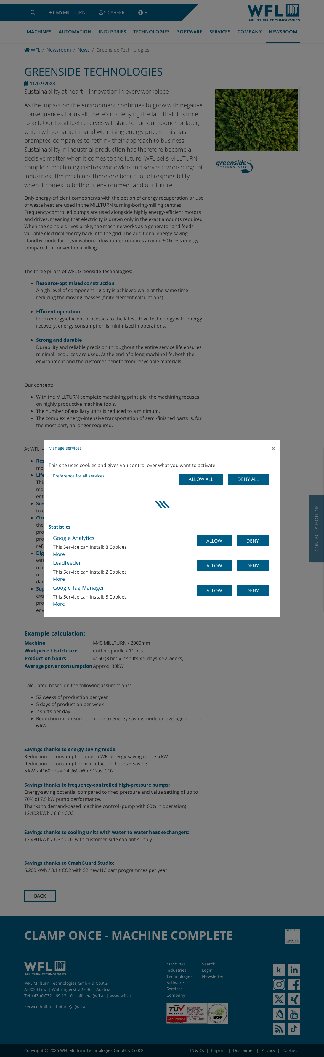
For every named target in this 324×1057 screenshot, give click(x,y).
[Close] (273, 448)
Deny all (248, 479)
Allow (214, 541)
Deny (252, 541)
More (59, 554)
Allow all (201, 479)
